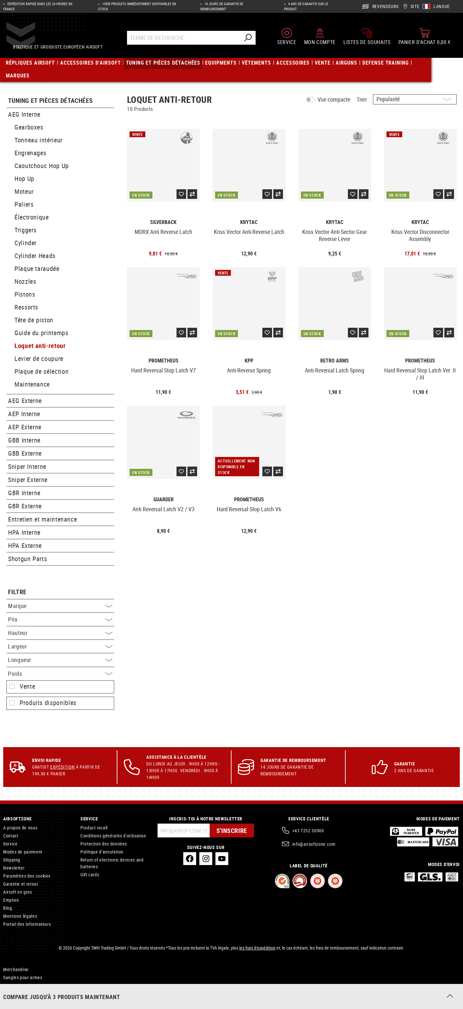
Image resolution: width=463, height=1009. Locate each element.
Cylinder (25, 242)
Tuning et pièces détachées (50, 101)
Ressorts (26, 307)
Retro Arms (334, 361)
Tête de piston (33, 320)
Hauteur (60, 633)
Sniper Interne (27, 466)
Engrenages (30, 152)
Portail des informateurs (27, 924)
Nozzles (25, 281)
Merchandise (16, 969)
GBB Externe (25, 453)
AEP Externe (24, 427)
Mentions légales (20, 916)
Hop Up (24, 178)
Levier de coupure (38, 358)
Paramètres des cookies (26, 876)
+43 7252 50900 (308, 830)
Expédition (62, 767)
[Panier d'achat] (425, 38)
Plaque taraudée (36, 268)
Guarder (163, 499)
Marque (60, 606)
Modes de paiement (22, 852)
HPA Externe (25, 545)
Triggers (25, 230)
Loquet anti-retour (40, 345)
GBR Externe (25, 506)
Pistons (24, 294)
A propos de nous (20, 828)
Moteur (24, 191)
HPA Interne (24, 532)
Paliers (23, 204)
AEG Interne (24, 114)
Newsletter (13, 868)
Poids (60, 673)
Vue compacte (334, 99)
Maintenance (32, 384)
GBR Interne (24, 492)
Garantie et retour (20, 884)
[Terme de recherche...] (186, 39)
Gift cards (89, 874)
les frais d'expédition (257, 948)
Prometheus (163, 361)
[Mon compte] (320, 38)
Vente (27, 686)
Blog (7, 908)
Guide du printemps (41, 332)
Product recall (94, 828)
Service (10, 844)
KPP (249, 361)
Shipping (11, 860)
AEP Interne (24, 413)
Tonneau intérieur (38, 140)
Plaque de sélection (41, 371)
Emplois (11, 900)
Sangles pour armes (22, 977)
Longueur (60, 660)
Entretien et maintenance (42, 519)
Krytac (249, 222)
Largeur (60, 646)
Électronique (31, 217)
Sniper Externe (28, 479)
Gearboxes (28, 127)
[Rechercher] (251, 39)
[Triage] (415, 99)
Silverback (163, 222)
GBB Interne (24, 440)
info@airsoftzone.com (314, 844)
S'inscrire (231, 830)
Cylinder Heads (35, 255)
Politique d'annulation (101, 852)
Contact (10, 836)
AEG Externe (25, 400)
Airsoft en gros (17, 892)
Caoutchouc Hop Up (41, 165)
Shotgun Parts (27, 558)
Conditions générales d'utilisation (113, 836)
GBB (7, 985)
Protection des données (103, 844)
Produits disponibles (48, 703)
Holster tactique (19, 993)
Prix (60, 619)
